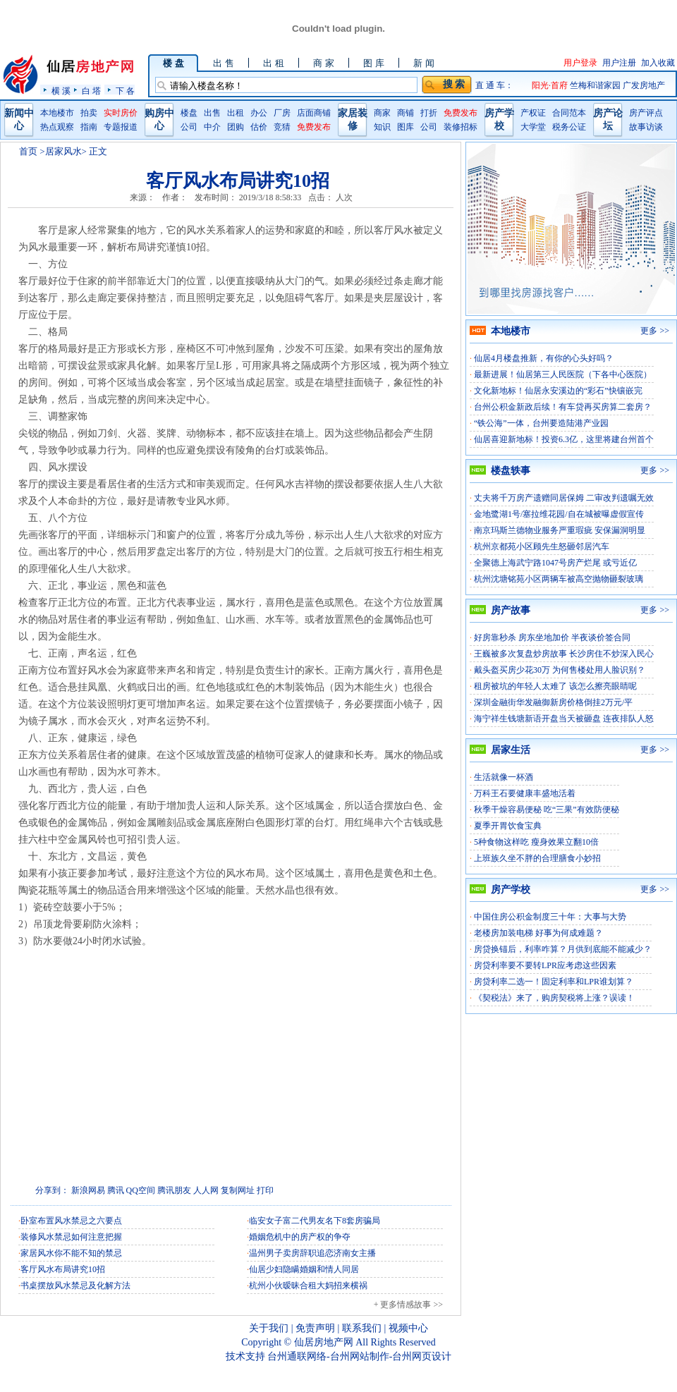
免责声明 (315, 1328)
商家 (382, 113)
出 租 (273, 63)
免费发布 (314, 127)
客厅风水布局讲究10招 (62, 1269)
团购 (235, 127)
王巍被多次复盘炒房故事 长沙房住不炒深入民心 (564, 654)
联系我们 (362, 1328)
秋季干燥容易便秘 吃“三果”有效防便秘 (546, 809)
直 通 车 (490, 85)
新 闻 (423, 63)
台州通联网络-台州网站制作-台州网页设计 (359, 1356)
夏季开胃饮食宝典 (508, 826)
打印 (265, 1190)
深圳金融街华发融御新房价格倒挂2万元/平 (553, 702)
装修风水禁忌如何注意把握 (71, 1237)
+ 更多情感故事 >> (408, 1304)
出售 (212, 113)
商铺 (405, 113)
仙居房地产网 (323, 1342)
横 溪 (61, 90)
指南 (88, 127)
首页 (28, 151)
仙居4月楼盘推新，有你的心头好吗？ (544, 358)
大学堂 (533, 127)
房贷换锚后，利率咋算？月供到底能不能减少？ (563, 949)
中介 (212, 127)
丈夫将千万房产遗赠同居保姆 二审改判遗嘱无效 (564, 498)
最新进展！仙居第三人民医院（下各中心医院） (563, 374)
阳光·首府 (551, 85)
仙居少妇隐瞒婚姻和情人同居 (304, 1269)
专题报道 (121, 127)
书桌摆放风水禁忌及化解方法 (75, 1285)
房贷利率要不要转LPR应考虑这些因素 (545, 965)
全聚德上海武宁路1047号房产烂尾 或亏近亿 (555, 563)
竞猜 (282, 127)
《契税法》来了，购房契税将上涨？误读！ (554, 998)
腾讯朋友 (174, 1190)
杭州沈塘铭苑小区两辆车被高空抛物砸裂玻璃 (558, 579)
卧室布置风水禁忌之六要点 (71, 1221)
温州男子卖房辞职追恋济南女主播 (312, 1253)
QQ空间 (140, 1190)
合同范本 (569, 113)
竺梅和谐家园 (596, 85)
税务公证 (569, 127)
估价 (258, 127)
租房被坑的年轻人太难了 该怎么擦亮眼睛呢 (555, 686)
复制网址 (238, 1190)
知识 (382, 127)
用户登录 (580, 63)
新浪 (79, 1190)
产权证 (533, 113)
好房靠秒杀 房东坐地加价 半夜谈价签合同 (552, 637)
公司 (189, 127)
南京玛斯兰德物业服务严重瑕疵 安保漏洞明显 (559, 530)
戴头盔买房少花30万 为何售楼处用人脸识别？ (559, 670)
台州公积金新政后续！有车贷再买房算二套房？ (563, 407)
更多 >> (654, 331)
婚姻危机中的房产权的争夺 (299, 1237)
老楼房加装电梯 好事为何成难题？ (538, 933)
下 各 (125, 90)
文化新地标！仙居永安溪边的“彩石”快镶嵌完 (558, 391)
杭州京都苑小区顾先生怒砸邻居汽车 (541, 546)
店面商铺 (314, 113)
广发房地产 (644, 85)
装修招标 (460, 127)
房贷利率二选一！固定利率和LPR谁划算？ (553, 982)
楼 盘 (173, 63)
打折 (428, 113)
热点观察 (57, 127)
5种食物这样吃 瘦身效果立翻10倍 (536, 842)
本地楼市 (57, 113)
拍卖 (88, 113)
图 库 (373, 63)
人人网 (206, 1190)
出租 (235, 113)
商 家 (323, 63)
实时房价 (121, 113)
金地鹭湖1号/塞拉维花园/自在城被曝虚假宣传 (559, 514)
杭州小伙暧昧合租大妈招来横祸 (308, 1285)
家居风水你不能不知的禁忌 (71, 1253)
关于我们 (268, 1328)
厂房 (282, 113)
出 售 (223, 63)
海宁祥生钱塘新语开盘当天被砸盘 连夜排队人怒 (564, 719)
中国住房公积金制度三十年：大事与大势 (550, 917)
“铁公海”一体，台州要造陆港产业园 (541, 423)
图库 (405, 127)
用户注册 (619, 63)
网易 (96, 1190)
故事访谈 (646, 127)
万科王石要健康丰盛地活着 (524, 793)
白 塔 (91, 90)
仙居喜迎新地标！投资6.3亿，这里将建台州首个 (564, 439)
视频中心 (408, 1328)
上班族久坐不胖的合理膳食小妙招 (537, 858)
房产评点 (646, 113)
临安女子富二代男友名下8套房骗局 (314, 1221)
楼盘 (189, 113)
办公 (258, 113)
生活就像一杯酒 (503, 777)
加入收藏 (658, 63)
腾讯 (115, 1190)
